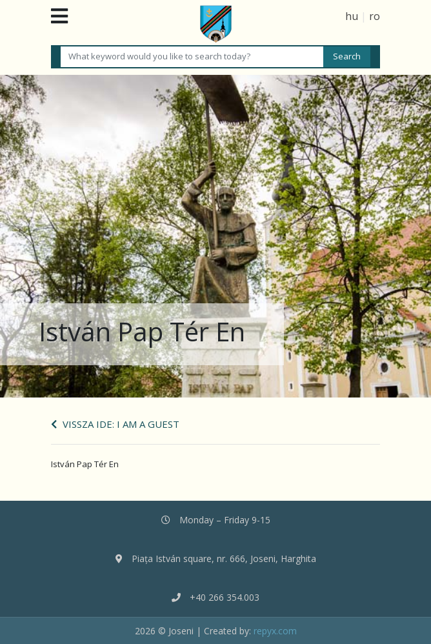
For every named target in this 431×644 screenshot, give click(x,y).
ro (374, 16)
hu (351, 16)
